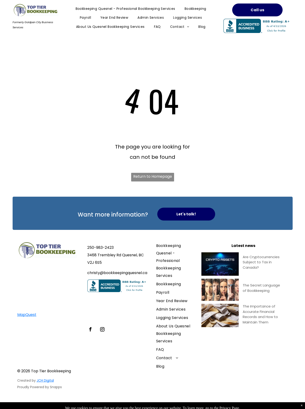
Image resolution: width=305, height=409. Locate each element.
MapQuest (26, 314)
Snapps (56, 387)
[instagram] (102, 330)
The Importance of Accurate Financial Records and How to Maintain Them (260, 314)
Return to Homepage (152, 176)
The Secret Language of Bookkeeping (261, 288)
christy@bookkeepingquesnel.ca (117, 272)
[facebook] (90, 330)
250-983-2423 (100, 247)
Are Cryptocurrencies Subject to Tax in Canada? (261, 262)
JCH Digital (45, 380)
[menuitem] (125, 8)
